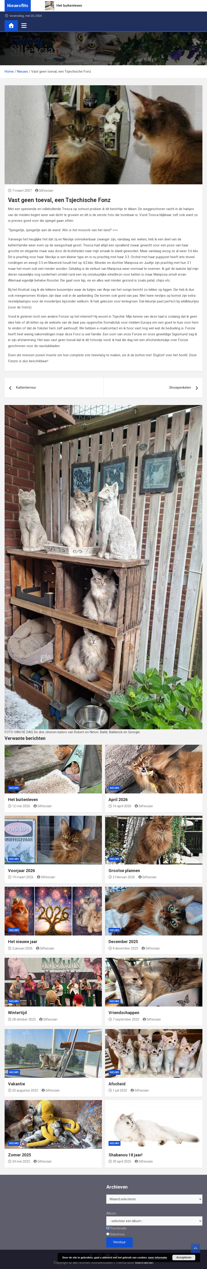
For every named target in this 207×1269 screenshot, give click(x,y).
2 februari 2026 (122, 877)
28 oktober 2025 (22, 1019)
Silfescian (44, 190)
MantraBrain (144, 1262)
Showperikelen (180, 387)
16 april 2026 (120, 806)
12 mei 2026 (19, 806)
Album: (111, 1213)
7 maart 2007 (20, 190)
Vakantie (16, 1083)
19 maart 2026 (21, 877)
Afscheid (117, 1083)
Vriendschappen (124, 1012)
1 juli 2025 (118, 1090)
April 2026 (118, 799)
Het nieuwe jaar (22, 941)
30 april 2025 (120, 1161)
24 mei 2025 (19, 1161)
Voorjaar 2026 (21, 870)
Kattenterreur (26, 387)
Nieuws (14, 788)
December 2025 (123, 941)
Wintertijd (17, 1012)
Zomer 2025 (19, 1154)
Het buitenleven (23, 799)
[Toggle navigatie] (24, 25)
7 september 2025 (124, 1019)
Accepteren (183, 1257)
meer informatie (157, 1257)
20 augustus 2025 (23, 1090)
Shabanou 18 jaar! (126, 1154)
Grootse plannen (124, 870)
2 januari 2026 (20, 948)
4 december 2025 (123, 948)
